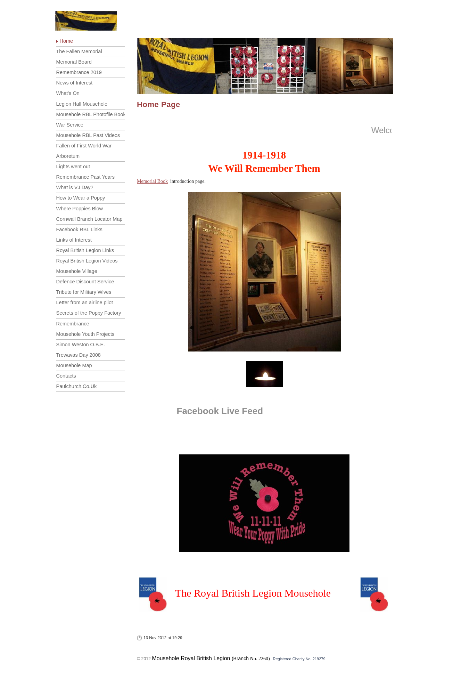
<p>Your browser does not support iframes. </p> (263, 594)
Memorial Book (152, 181)
